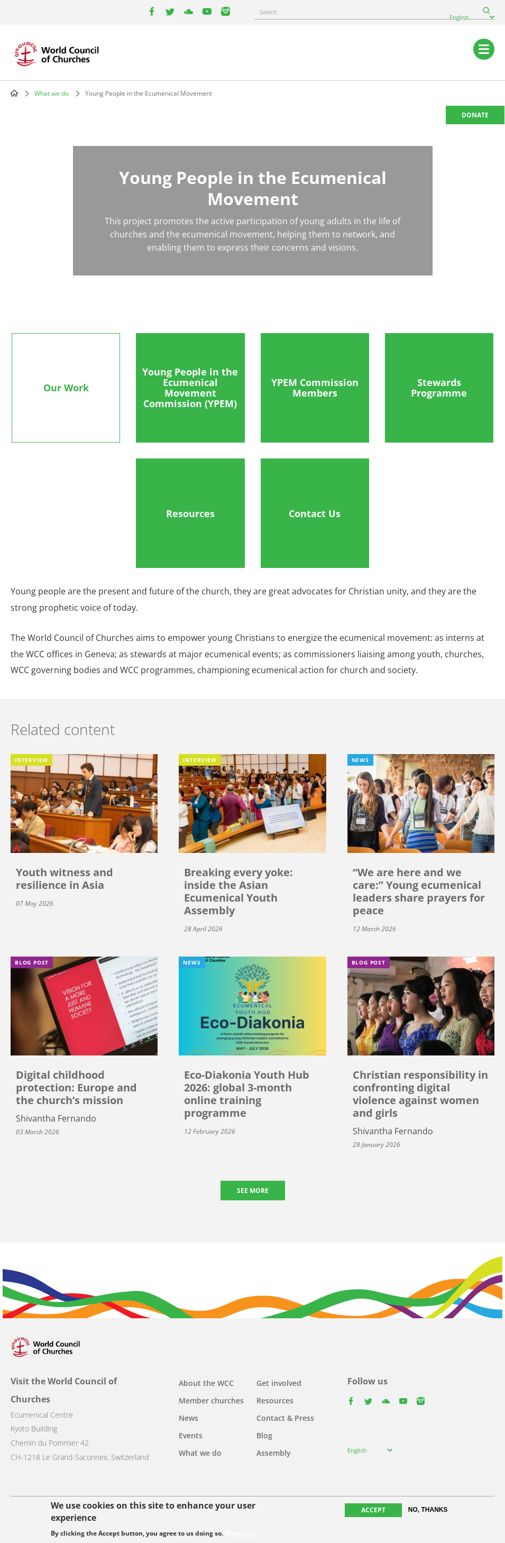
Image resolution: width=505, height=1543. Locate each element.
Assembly (273, 1453)
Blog (264, 1435)
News (188, 1418)
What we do (51, 93)
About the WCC (206, 1383)
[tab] (66, 388)
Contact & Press (285, 1418)
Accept (373, 1509)
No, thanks (428, 1509)
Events (191, 1435)
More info (240, 1533)
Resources (274, 1400)
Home (14, 93)
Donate (475, 115)
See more (253, 1190)
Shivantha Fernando (56, 1118)
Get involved (278, 1383)
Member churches (211, 1400)
